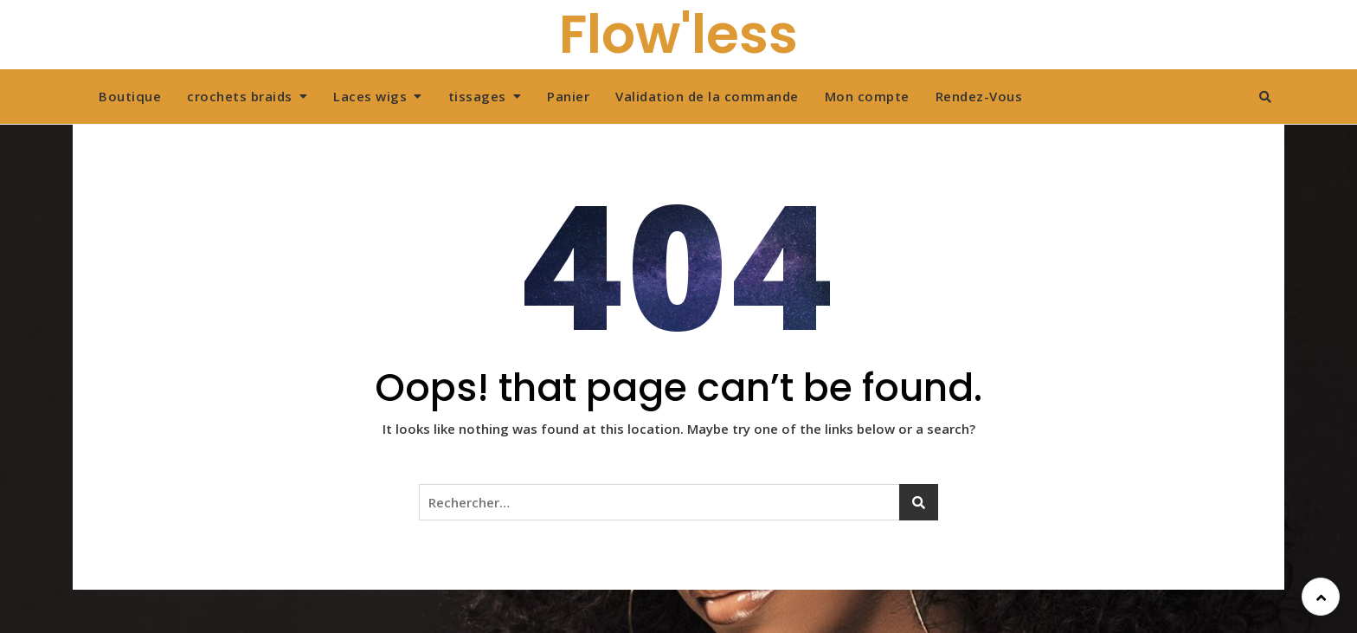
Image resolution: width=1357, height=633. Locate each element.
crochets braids (240, 96)
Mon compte (867, 96)
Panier (568, 96)
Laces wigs (370, 96)
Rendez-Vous (979, 96)
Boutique (130, 96)
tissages (477, 96)
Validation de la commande (707, 96)
